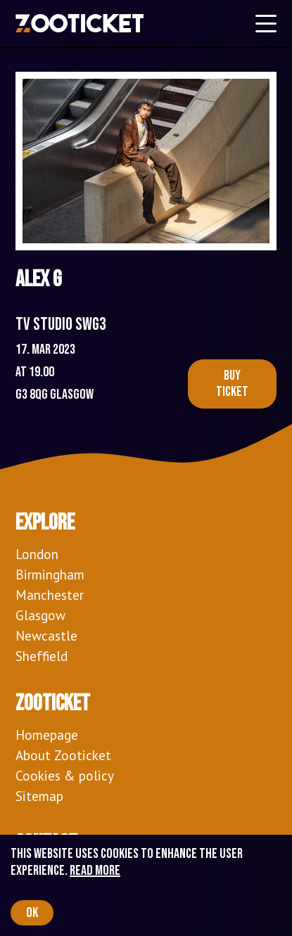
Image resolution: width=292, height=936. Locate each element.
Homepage (46, 734)
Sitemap (39, 795)
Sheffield (41, 656)
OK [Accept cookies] (32, 912)
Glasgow (40, 615)
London (36, 554)
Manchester (49, 594)
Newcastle (46, 635)
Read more (95, 870)
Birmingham (49, 574)
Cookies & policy (64, 775)
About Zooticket (63, 755)
